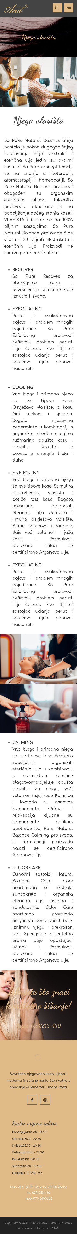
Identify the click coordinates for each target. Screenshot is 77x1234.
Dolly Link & (45, 1228)
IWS (56, 1228)
